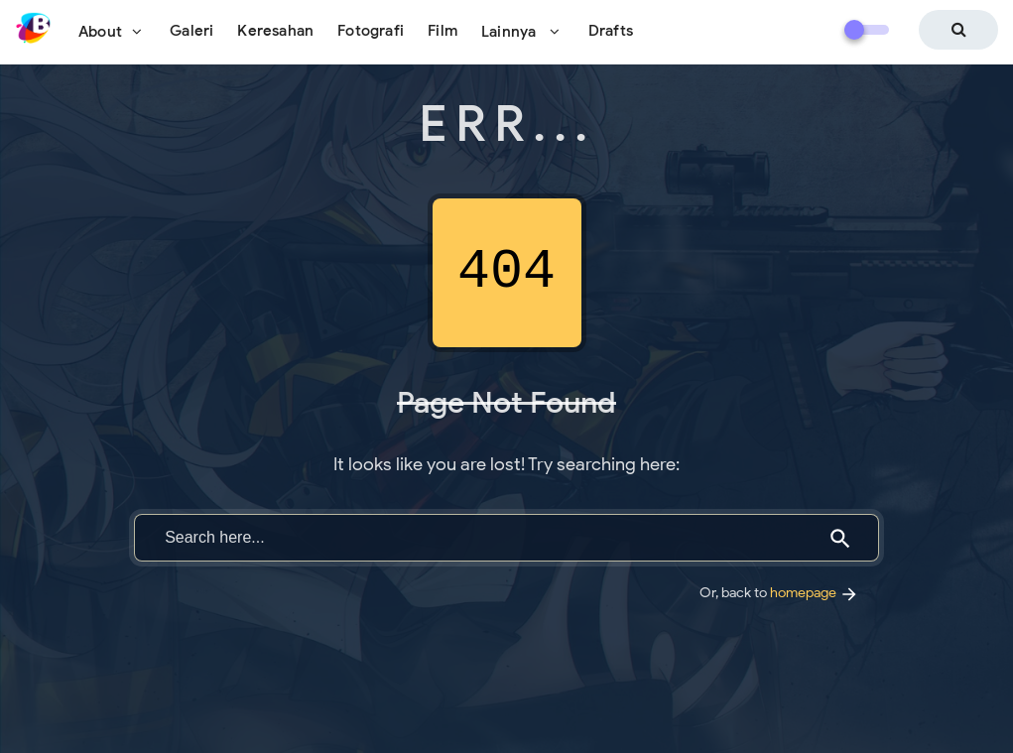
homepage (814, 592)
